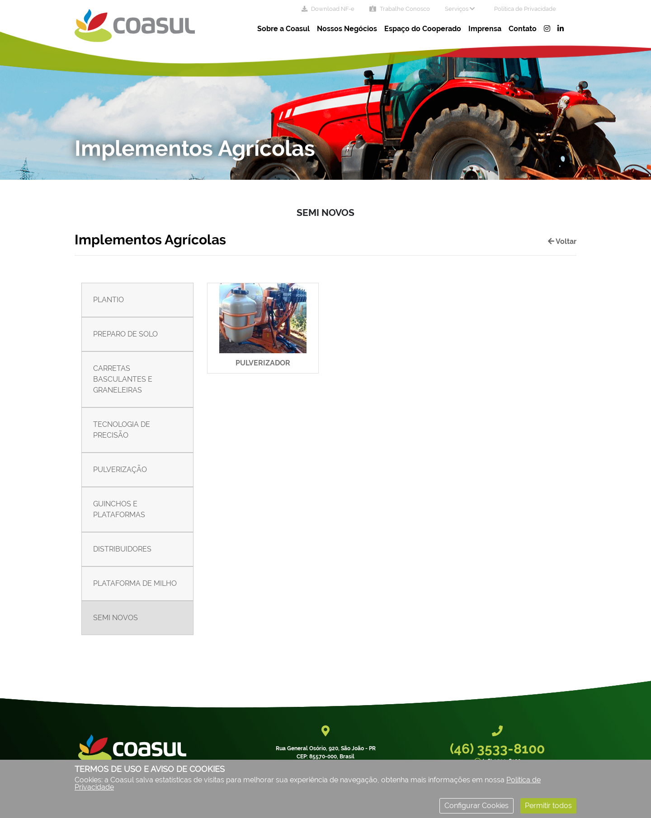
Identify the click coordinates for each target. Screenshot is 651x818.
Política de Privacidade (525, 8)
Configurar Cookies (476, 805)
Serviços (460, 8)
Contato (523, 28)
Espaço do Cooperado (422, 28)
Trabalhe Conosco (399, 8)
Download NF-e (328, 8)
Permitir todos (548, 805)
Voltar (562, 241)
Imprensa (484, 28)
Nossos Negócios (347, 28)
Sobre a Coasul (283, 28)
